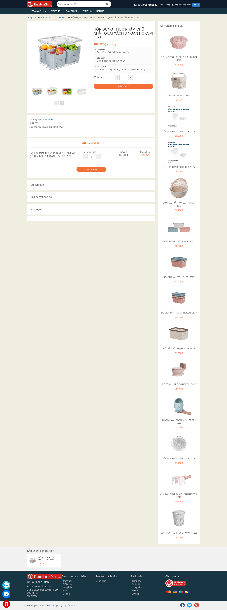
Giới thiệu (56, 11)
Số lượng (98, 77)
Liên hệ (100, 11)
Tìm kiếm (101, 581)
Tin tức (87, 11)
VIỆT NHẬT (48, 119)
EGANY (52, 605)
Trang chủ (39, 11)
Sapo (72, 605)
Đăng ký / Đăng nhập (181, 5)
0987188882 (150, 4)
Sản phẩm (72, 11)
